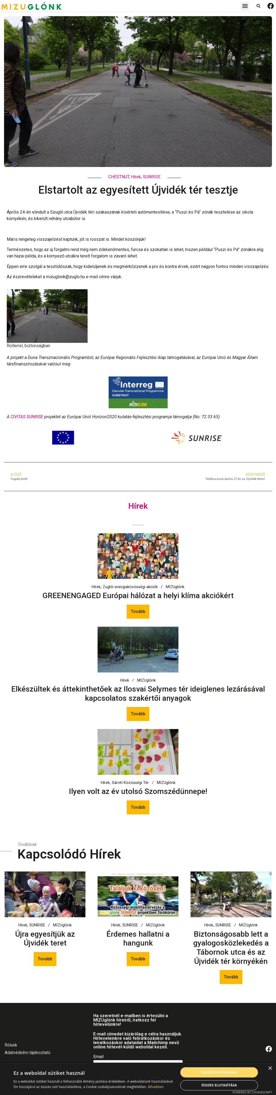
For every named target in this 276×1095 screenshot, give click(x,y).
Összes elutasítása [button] (219, 1085)
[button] (244, 6)
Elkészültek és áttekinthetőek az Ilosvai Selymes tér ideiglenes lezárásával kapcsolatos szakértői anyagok (138, 694)
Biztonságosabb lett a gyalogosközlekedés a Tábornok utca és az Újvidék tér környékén (231, 948)
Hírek (136, 176)
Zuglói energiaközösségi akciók (130, 587)
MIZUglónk (175, 587)
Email (98, 1057)
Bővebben (156, 1086)
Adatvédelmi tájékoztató (27, 1052)
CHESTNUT (118, 176)
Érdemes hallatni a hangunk (138, 939)
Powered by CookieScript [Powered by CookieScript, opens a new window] (252, 1092)
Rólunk (11, 1045)
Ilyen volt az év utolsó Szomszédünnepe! (138, 791)
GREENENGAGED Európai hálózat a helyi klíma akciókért (138, 595)
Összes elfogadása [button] (219, 1072)
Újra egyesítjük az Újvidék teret (45, 939)
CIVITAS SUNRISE (27, 416)
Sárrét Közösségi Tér (130, 783)
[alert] (138, 1079)
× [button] (270, 1068)
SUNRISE (151, 176)
